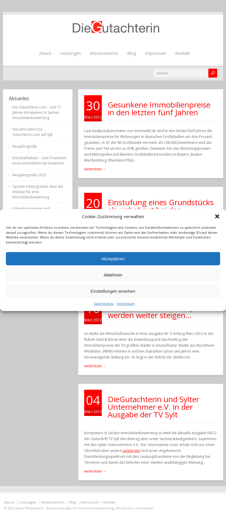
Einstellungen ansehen (113, 291)
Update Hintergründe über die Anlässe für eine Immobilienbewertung (37, 192)
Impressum (126, 303)
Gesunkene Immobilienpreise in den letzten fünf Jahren (159, 108)
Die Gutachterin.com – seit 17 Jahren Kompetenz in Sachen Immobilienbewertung (36, 112)
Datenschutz (104, 303)
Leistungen (70, 53)
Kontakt (182, 53)
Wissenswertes (104, 53)
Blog (131, 53)
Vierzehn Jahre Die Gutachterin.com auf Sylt (32, 132)
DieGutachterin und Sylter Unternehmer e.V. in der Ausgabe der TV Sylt (153, 407)
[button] (217, 216)
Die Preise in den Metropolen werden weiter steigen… (159, 311)
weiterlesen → (95, 169)
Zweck (45, 53)
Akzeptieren (112, 258)
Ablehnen (113, 274)
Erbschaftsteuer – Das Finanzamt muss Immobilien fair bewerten (39, 160)
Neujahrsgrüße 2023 (29, 174)
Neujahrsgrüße (24, 146)
